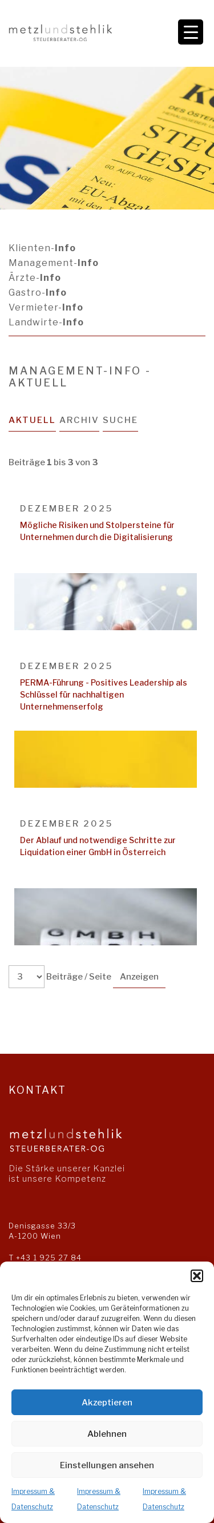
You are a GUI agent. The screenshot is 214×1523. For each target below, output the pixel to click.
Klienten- (42, 248)
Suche (120, 420)
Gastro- (38, 292)
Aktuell (32, 420)
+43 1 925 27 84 (49, 1257)
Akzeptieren (107, 1402)
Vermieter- (46, 307)
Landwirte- (46, 322)
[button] (197, 1276)
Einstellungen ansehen (107, 1465)
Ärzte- (35, 277)
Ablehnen (107, 1434)
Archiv (79, 420)
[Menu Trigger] (190, 32)
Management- (54, 262)
